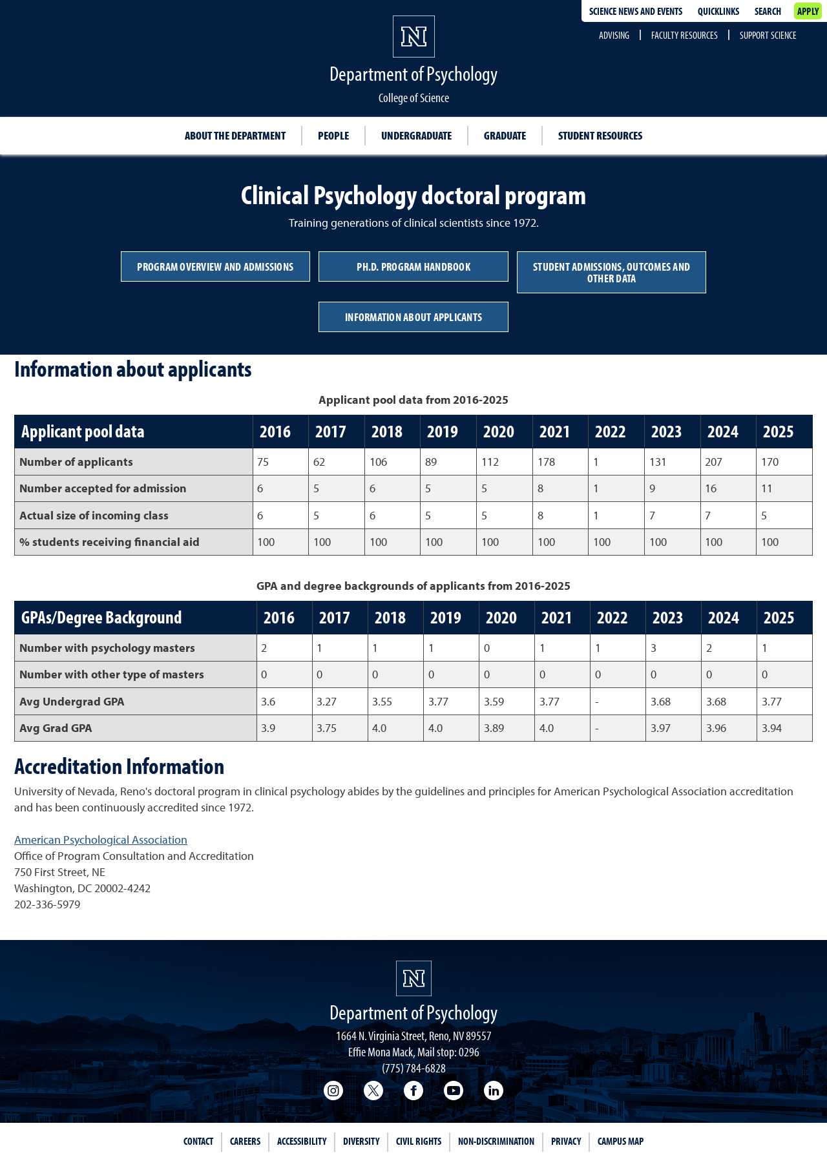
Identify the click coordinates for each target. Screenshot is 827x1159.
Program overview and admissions (215, 266)
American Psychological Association (100, 839)
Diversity (361, 1140)
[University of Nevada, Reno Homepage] (414, 978)
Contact (198, 1140)
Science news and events (635, 11)
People (333, 135)
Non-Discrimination (496, 1140)
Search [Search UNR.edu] (768, 11)
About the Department (235, 135)
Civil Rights (418, 1140)
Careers (245, 1140)
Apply (808, 11)
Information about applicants (413, 316)
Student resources (600, 135)
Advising (614, 34)
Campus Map (621, 1140)
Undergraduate (416, 135)
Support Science (768, 34)
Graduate (505, 135)
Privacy (566, 1140)
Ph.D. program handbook (413, 266)
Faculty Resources (684, 34)
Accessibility (301, 1140)
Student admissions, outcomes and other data (611, 272)
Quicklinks (718, 11)
